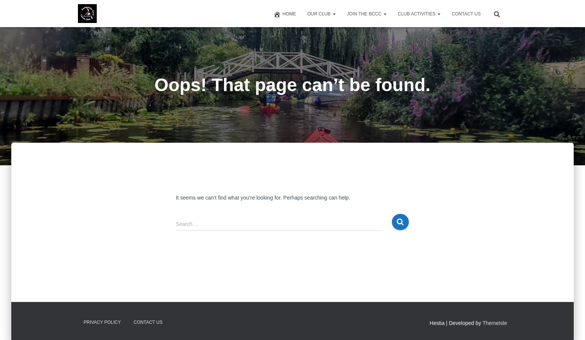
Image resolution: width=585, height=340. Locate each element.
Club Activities (419, 14)
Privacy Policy (102, 322)
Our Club (321, 14)
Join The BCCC (367, 14)
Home (284, 14)
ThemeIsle (495, 323)
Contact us (466, 14)
